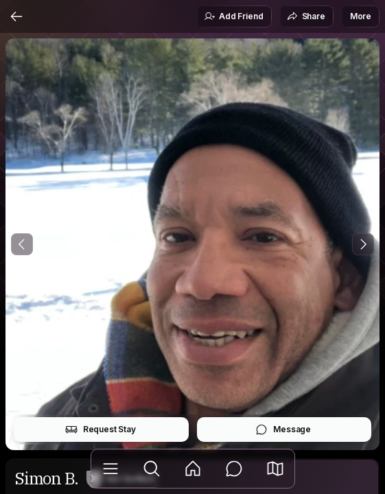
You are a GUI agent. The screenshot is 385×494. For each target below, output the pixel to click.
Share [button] (306, 16)
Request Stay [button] (100, 429)
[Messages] (234, 468)
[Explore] (152, 468)
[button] (275, 468)
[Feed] (193, 468)
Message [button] (283, 429)
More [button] (360, 16)
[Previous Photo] (22, 244)
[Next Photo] (363, 244)
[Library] (110, 468)
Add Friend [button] (233, 16)
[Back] (16, 16)
